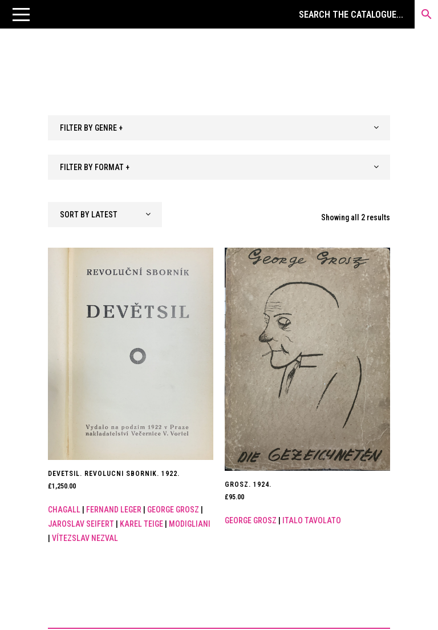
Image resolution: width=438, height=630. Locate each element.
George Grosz (173, 509)
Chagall (64, 509)
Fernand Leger (113, 509)
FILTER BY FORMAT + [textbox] (94, 167)
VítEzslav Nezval (85, 538)
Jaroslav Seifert (81, 523)
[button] (21, 14)
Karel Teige (141, 523)
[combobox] (219, 127)
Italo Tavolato (311, 520)
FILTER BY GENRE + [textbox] (91, 127)
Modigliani (189, 523)
